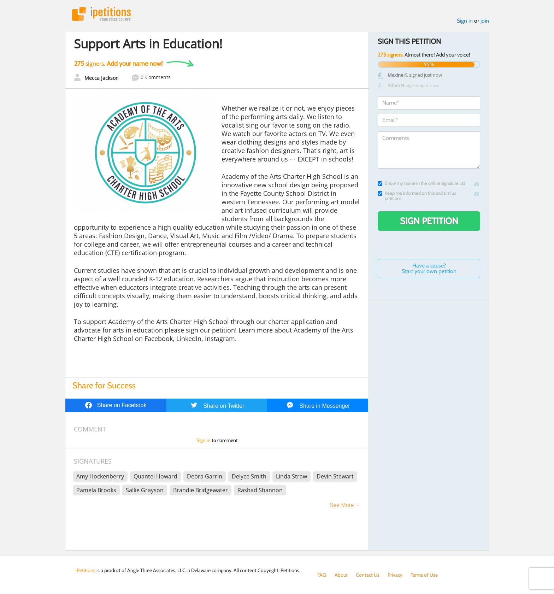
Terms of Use (424, 575)
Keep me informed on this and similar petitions (417, 195)
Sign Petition (429, 221)
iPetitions (101, 14)
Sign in (465, 20)
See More (342, 505)
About (341, 575)
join (485, 20)
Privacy (395, 575)
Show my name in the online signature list (421, 183)
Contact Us (367, 575)
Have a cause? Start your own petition (429, 268)
